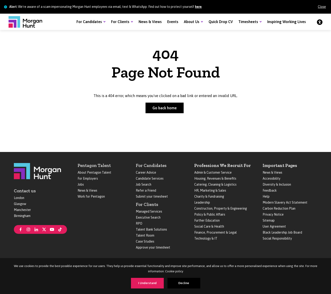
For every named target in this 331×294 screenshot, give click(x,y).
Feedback (270, 190)
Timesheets (248, 22)
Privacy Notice (273, 214)
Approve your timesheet (153, 247)
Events (172, 22)
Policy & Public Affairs (209, 214)
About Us (191, 22)
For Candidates (89, 22)
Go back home (164, 108)
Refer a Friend (146, 190)
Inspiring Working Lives (286, 22)
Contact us (25, 190)
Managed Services (149, 211)
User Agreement (274, 226)
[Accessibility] (319, 22)
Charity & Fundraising (209, 196)
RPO (139, 223)
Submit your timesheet (152, 196)
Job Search (143, 184)
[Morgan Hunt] (25, 22)
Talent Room (145, 235)
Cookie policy (174, 271)
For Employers (88, 178)
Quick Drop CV (221, 22)
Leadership (202, 202)
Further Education (207, 220)
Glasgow (20, 204)
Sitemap (269, 220)
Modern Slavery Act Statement (285, 202)
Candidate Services (150, 178)
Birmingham (22, 216)
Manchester (22, 210)
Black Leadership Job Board (282, 232)
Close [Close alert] (322, 7)
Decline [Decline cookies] (183, 283)
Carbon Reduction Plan (279, 208)
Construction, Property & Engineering (220, 208)
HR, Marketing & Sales (210, 190)
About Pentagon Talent (94, 172)
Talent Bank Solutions (151, 229)
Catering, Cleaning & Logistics (215, 184)
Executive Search (148, 217)
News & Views (150, 22)
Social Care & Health (209, 226)
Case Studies (145, 241)
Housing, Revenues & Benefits (215, 178)
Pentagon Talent (94, 165)
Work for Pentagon (91, 196)
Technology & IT (205, 238)
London (19, 198)
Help (266, 196)
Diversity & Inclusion (277, 184)
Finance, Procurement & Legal (215, 232)
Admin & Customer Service (213, 172)
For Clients (120, 22)
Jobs (81, 184)
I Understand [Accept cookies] (147, 283)
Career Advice (146, 172)
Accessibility (271, 178)
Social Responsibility (277, 238)
